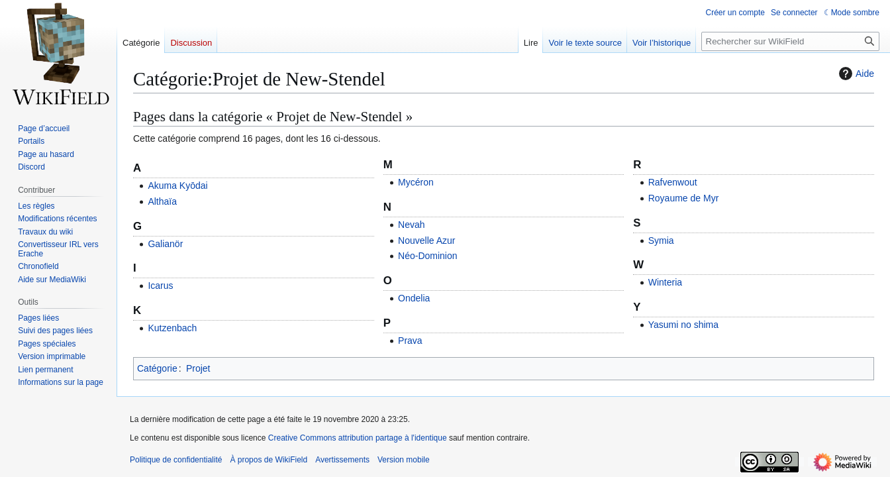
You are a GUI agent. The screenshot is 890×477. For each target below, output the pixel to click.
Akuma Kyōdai (177, 185)
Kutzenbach (172, 328)
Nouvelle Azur (426, 240)
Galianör (165, 243)
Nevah (411, 224)
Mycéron (416, 182)
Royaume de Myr (683, 198)
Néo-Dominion (427, 255)
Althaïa (162, 201)
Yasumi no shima (683, 324)
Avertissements (342, 459)
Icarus (160, 285)
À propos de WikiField (268, 459)
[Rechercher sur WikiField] (790, 41)
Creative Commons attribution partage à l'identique (357, 438)
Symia (661, 240)
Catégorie (157, 368)
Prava (410, 340)
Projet (198, 368)
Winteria (665, 282)
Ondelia (414, 298)
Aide (855, 73)
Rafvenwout (672, 182)
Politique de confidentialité (176, 459)
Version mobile (403, 459)
